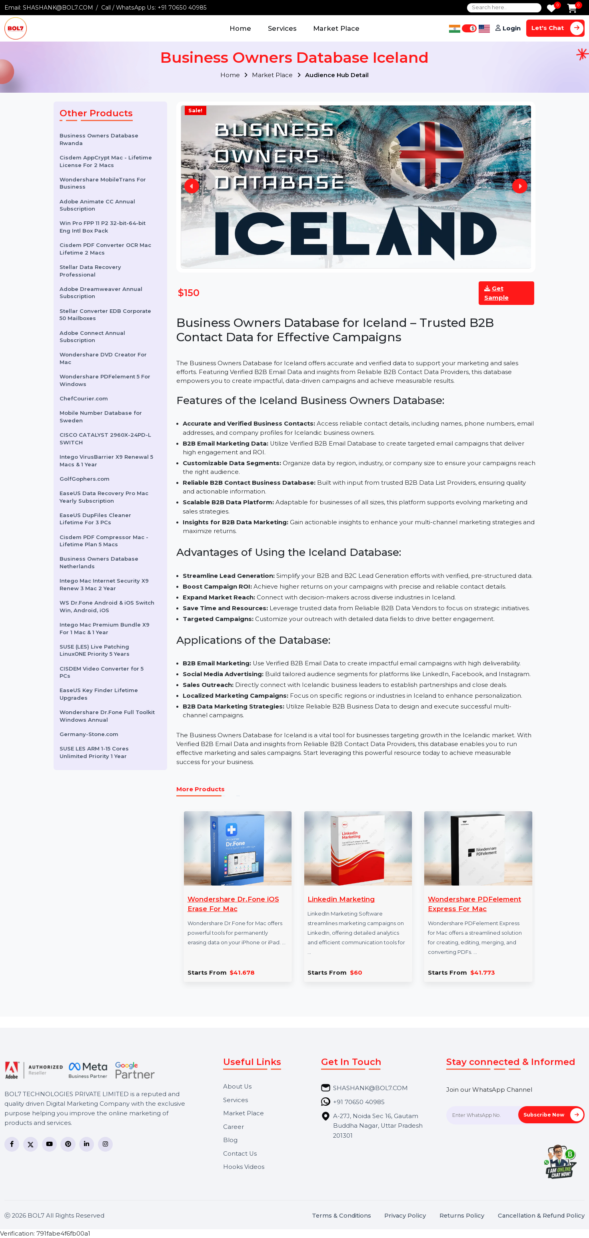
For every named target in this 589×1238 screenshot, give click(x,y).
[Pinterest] (67, 1144)
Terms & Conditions (341, 1216)
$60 (356, 972)
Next (519, 186)
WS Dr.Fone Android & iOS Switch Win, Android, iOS (107, 606)
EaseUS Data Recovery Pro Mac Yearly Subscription (104, 497)
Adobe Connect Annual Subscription (92, 337)
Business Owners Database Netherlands (99, 562)
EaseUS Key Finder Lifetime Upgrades (99, 694)
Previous (191, 186)
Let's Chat (557, 28)
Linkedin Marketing (341, 899)
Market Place (336, 28)
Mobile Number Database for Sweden (101, 417)
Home (240, 28)
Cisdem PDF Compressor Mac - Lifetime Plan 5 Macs (104, 541)
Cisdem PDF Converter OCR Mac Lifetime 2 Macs (105, 249)
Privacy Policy (405, 1216)
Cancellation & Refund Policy (541, 1216)
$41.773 (482, 972)
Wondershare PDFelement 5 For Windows (105, 380)
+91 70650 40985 (182, 7)
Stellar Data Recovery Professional (90, 271)
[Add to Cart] (572, 9)
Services (282, 28)
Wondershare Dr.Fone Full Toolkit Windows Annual (107, 716)
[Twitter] (30, 1144)
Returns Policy (461, 1216)
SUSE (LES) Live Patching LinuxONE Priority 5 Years (95, 650)
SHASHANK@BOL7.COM (58, 7)
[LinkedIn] (86, 1144)
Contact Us (240, 1154)
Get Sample (496, 293)
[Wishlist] (551, 9)
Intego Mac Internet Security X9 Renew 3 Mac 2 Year (104, 584)
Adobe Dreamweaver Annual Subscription (101, 293)
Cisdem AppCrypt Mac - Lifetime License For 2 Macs (106, 161)
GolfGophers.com (85, 479)
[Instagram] (105, 1144)
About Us (237, 1087)
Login (512, 28)
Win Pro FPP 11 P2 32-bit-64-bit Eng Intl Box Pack (103, 227)
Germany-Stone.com (89, 734)
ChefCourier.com (84, 398)
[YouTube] (49, 1144)
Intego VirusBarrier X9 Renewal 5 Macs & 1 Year (106, 461)
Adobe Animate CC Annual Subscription (97, 205)
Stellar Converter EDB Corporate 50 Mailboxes (105, 315)
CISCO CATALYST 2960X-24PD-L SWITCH (105, 439)
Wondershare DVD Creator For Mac (103, 358)
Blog (230, 1140)
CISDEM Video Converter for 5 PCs (102, 672)
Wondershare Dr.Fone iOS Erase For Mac (233, 904)
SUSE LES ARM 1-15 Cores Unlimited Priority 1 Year (94, 752)
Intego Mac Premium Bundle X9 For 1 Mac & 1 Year (105, 628)
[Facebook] (11, 1144)
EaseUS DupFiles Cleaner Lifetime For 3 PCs (95, 519)
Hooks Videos (243, 1167)
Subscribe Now (553, 1114)
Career (233, 1127)
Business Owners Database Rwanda (99, 139)
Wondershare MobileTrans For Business (103, 183)
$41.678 (242, 972)
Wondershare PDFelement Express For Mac (474, 904)
